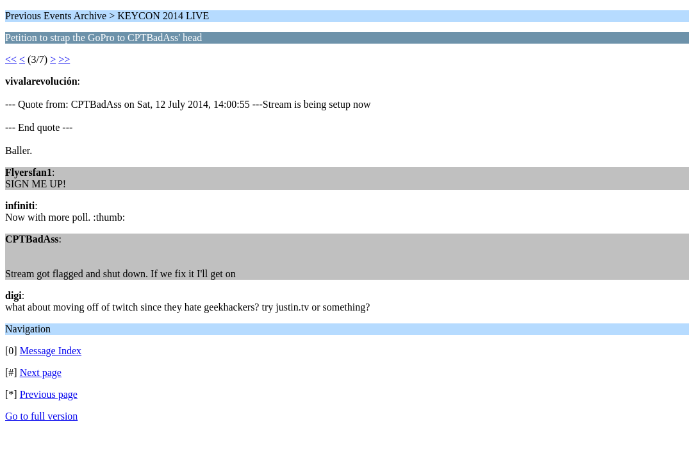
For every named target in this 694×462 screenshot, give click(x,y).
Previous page (49, 394)
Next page (41, 372)
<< (11, 59)
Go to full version (41, 416)
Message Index (50, 350)
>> (64, 59)
